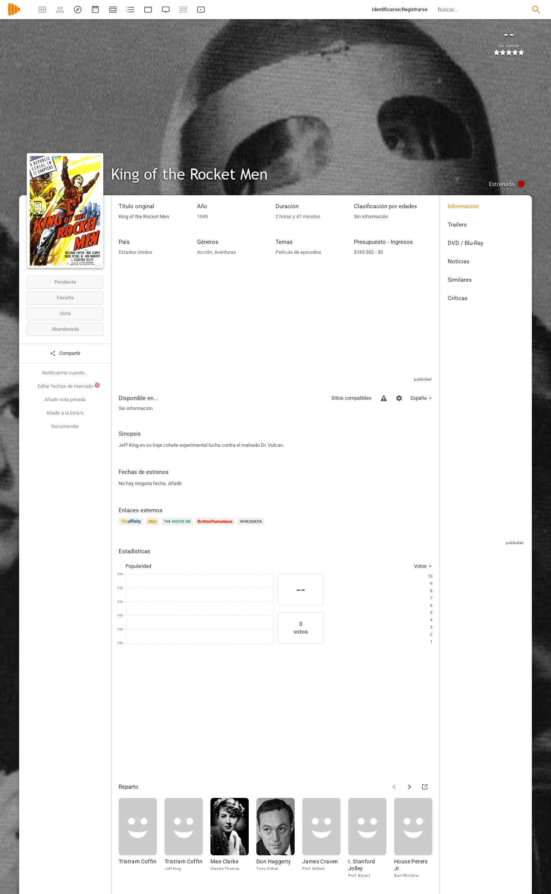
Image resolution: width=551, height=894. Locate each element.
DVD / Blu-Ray (465, 243)
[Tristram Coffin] (142, 838)
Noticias (458, 261)
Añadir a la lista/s (65, 413)
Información (463, 206)
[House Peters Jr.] (417, 838)
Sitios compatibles (351, 398)
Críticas (458, 298)
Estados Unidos (135, 252)
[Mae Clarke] (233, 838)
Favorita (65, 298)
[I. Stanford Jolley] (371, 838)
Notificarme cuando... (65, 373)
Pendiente (65, 282)
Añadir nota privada (65, 399)
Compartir (65, 353)
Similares (460, 279)
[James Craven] (325, 838)
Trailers (457, 224)
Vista (65, 313)
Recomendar (65, 426)
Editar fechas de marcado (69, 385)
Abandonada (65, 329)
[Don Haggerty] (279, 838)
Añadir (175, 483)
